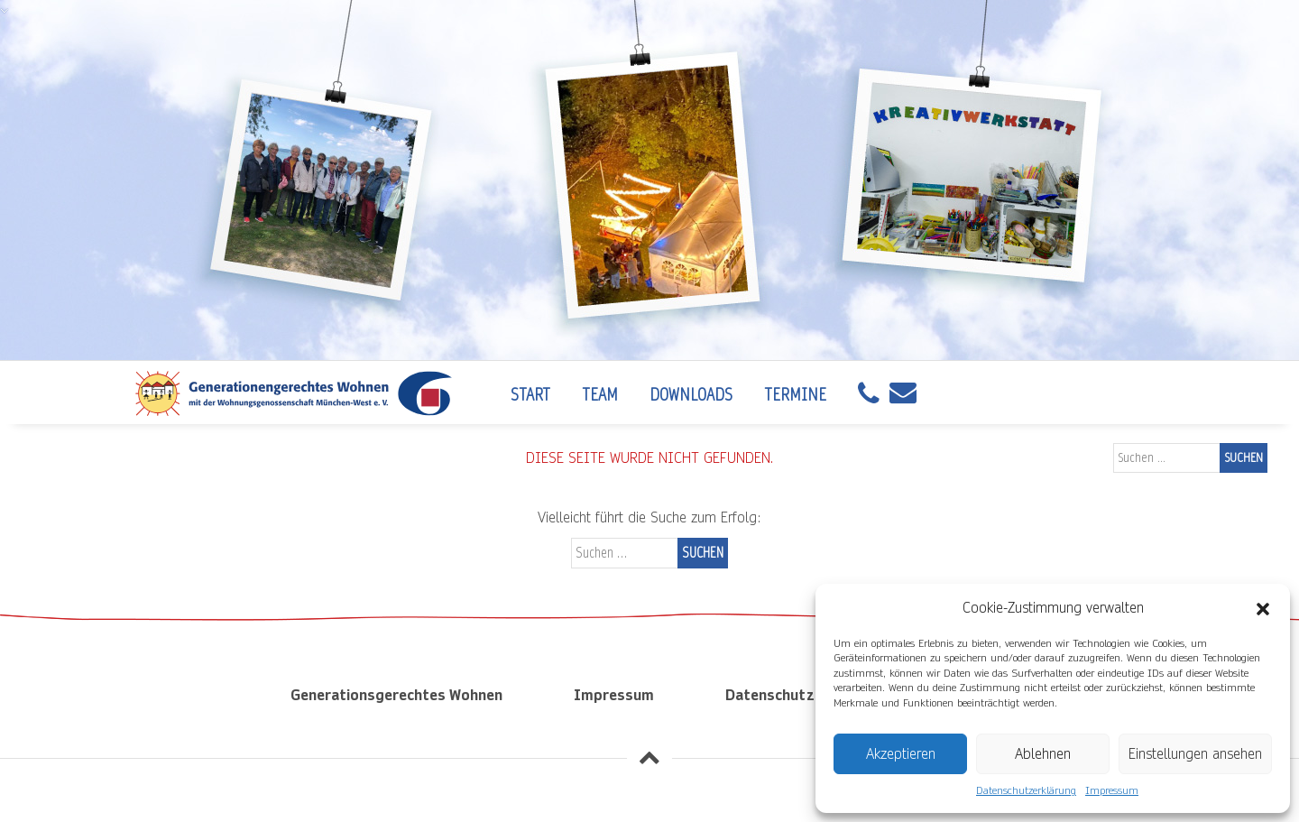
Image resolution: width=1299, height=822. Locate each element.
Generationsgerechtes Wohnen (396, 695)
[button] (1263, 608)
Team (600, 395)
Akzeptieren (900, 753)
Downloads (691, 395)
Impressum (1111, 791)
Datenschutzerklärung (1026, 791)
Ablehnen (1043, 753)
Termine (795, 395)
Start (530, 395)
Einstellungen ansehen (1195, 753)
